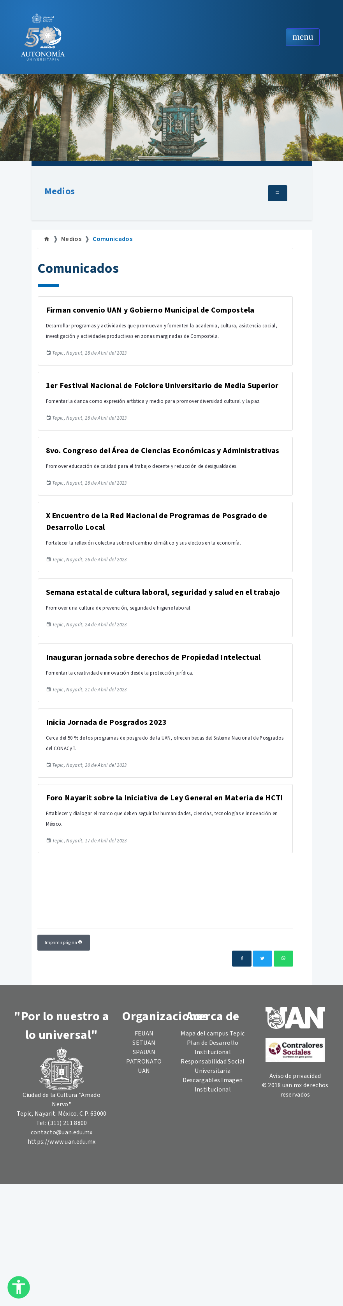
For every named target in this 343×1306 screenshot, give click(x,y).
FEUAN (144, 1033)
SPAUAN (144, 1052)
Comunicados (112, 239)
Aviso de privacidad (295, 1076)
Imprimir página (64, 942)
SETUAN (143, 1043)
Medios (59, 191)
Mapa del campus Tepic (212, 1033)
